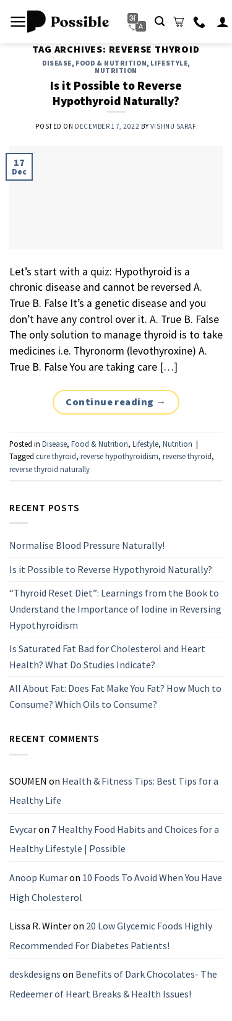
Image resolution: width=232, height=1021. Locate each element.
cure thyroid (56, 456)
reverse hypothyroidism (119, 456)
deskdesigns (35, 974)
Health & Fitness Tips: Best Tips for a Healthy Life (113, 790)
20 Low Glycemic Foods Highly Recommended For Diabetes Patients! (110, 936)
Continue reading (116, 402)
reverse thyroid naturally (49, 469)
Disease (57, 63)
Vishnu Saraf (173, 126)
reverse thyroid (187, 456)
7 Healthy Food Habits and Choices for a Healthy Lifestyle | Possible (114, 839)
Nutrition (116, 70)
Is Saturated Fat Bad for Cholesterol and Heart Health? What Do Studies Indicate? (107, 656)
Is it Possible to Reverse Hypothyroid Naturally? (116, 93)
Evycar (23, 829)
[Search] (160, 21)
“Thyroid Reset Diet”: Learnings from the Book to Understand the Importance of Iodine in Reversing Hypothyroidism (115, 609)
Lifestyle (168, 63)
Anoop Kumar (38, 877)
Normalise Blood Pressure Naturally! (87, 545)
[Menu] (18, 21)
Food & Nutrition (111, 63)
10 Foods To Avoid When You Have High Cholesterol (115, 887)
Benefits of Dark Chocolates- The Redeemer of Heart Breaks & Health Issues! (113, 984)
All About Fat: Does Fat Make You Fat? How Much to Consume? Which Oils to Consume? (115, 696)
